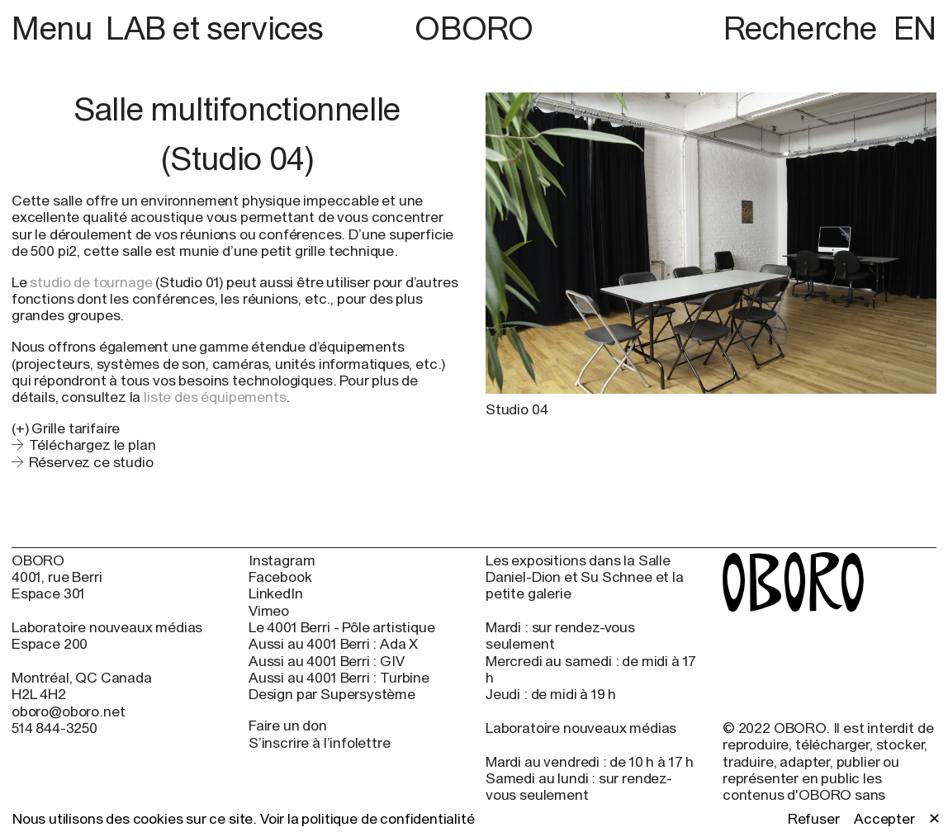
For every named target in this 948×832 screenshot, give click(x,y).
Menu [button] (55, 27)
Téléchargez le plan (92, 444)
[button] (237, 428)
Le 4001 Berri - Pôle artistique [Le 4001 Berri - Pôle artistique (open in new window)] (342, 627)
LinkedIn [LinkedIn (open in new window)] (276, 593)
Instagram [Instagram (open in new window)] (282, 560)
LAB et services (215, 27)
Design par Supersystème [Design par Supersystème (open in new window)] (332, 694)
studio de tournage (91, 282)
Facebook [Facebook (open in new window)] (280, 577)
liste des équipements (215, 396)
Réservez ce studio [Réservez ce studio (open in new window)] (91, 461)
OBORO (474, 28)
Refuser (814, 819)
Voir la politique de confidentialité (367, 818)
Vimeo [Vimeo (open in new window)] (269, 611)
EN (914, 27)
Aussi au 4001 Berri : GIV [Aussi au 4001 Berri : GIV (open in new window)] (327, 661)
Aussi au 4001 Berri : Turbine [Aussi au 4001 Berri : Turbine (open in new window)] (339, 677)
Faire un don (288, 725)
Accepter (884, 819)
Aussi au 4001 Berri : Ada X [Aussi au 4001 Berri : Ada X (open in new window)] (333, 644)
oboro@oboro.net (68, 711)
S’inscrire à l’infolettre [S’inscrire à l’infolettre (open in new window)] (320, 742)
